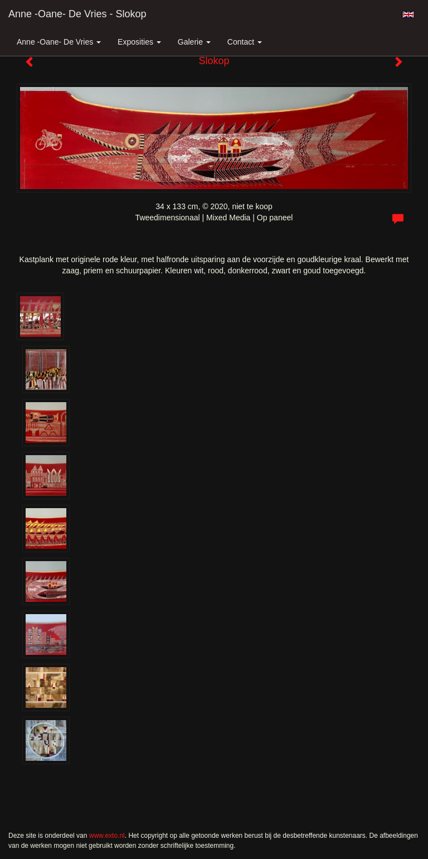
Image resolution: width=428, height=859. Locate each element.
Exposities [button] (139, 41)
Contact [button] (244, 41)
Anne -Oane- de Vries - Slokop (77, 14)
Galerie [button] (194, 41)
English (408, 14)
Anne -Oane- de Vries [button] (59, 41)
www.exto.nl (107, 835)
